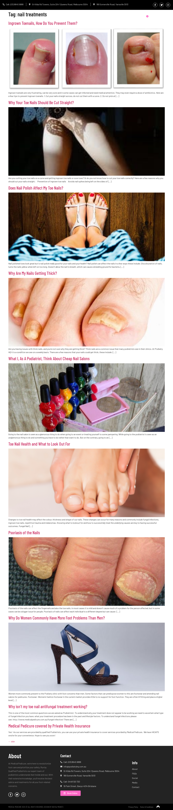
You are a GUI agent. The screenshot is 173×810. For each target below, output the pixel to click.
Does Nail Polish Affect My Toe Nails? (35, 187)
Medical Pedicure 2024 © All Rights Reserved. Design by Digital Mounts (35, 807)
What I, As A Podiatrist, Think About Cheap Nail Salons (49, 358)
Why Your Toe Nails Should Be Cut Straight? (41, 102)
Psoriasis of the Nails (24, 532)
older (11, 741)
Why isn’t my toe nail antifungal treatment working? (47, 706)
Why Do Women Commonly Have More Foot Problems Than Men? (56, 617)
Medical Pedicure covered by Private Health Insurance (49, 725)
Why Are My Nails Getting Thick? (32, 273)
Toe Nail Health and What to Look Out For (39, 443)
